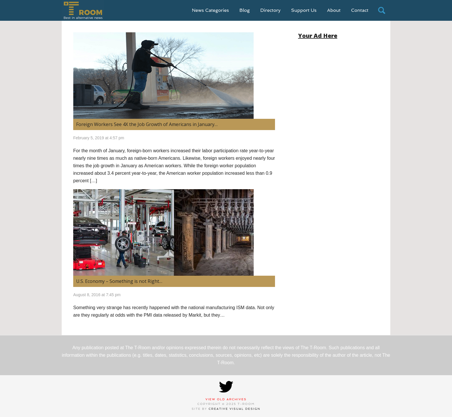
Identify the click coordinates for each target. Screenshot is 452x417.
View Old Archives (226, 399)
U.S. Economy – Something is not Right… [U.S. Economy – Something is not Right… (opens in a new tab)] (119, 281)
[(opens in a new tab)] (174, 75)
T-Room (83, 10)
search (381, 10)
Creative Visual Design (235, 408)
